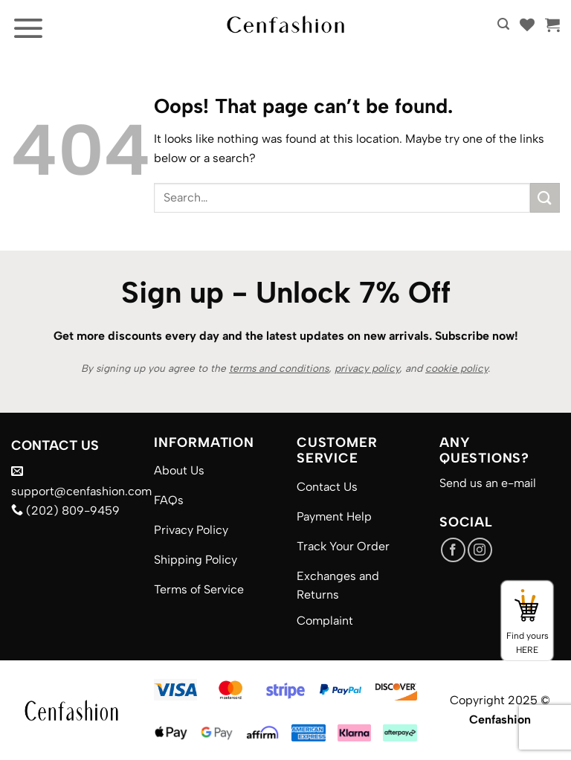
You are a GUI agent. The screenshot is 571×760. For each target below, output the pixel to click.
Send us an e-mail (487, 483)
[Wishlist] (527, 24)
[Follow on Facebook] (453, 550)
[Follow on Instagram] (480, 550)
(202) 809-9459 (65, 510)
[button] (28, 28)
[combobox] (342, 198)
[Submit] (545, 197)
